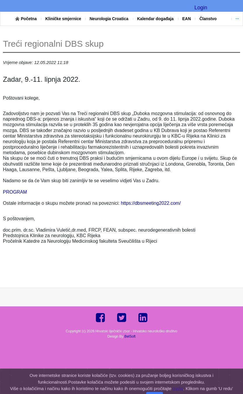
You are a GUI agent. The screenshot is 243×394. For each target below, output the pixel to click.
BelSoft (130, 336)
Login (200, 8)
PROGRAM (15, 192)
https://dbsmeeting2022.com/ (151, 203)
